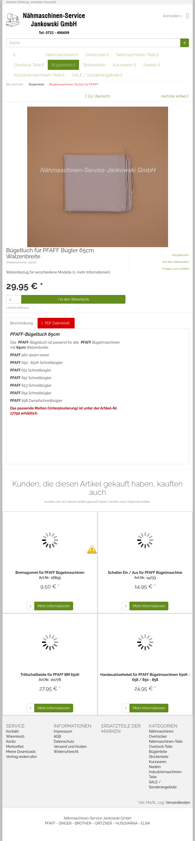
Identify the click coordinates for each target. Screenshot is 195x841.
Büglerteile (63, 64)
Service (15, 726)
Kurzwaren (124, 64)
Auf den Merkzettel (175, 262)
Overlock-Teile (29, 64)
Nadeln (151, 64)
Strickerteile (94, 64)
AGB (57, 736)
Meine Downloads (21, 752)
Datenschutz (64, 741)
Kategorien (163, 726)
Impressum (63, 731)
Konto (11, 741)
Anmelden (172, 16)
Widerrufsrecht (66, 752)
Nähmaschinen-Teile (137, 54)
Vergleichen (180, 255)
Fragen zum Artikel (175, 268)
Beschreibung (21, 323)
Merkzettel (15, 747)
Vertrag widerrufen (21, 757)
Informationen (72, 726)
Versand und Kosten (70, 747)
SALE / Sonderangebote (97, 74)
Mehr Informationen (54, 606)
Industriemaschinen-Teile (39, 74)
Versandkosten (178, 802)
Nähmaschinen (61, 54)
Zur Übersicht (99, 96)
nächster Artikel (174, 96)
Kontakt (12, 731)
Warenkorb (15, 736)
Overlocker (97, 54)
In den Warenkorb (73, 299)
